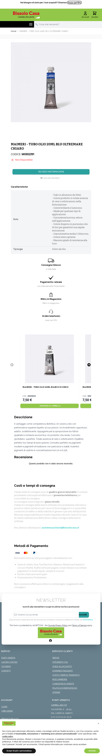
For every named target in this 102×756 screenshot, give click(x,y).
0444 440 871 (74, 2)
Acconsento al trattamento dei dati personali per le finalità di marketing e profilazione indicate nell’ (52, 620)
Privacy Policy (10, 719)
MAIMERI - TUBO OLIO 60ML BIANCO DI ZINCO (45, 387)
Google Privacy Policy (58, 625)
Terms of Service (79, 625)
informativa (88, 620)
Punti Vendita (8, 658)
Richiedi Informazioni (51, 171)
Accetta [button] (92, 751)
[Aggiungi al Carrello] (49, 406)
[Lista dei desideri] (50, 178)
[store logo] (26, 15)
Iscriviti (83, 614)
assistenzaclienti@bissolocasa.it (60, 527)
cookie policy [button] (7, 736)
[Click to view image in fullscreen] (51, 82)
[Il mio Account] (85, 15)
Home (13, 31)
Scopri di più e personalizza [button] (19, 751)
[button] (98, 723)
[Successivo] (89, 364)
